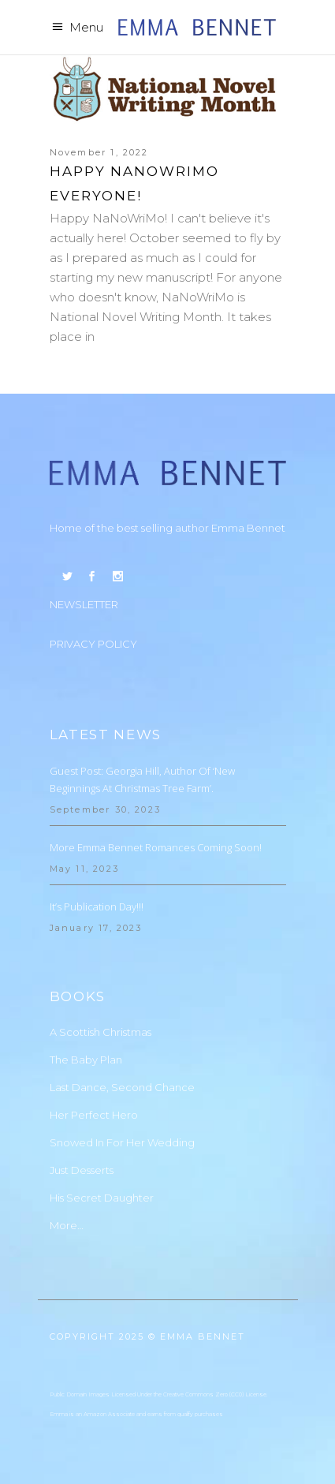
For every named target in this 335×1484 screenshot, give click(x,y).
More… (67, 1225)
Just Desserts (82, 1170)
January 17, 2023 (96, 927)
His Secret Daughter (102, 1197)
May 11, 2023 (84, 868)
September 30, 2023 (106, 809)
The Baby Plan (86, 1059)
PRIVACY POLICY (93, 643)
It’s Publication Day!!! (96, 906)
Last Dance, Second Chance (122, 1087)
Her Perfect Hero (94, 1114)
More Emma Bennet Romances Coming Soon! (156, 847)
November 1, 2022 (99, 152)
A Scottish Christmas (100, 1032)
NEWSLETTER (84, 604)
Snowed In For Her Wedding (122, 1142)
